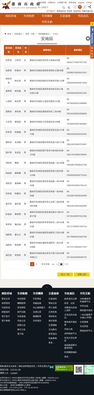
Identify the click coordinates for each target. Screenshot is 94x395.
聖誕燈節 (77, 11)
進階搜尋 (68, 7)
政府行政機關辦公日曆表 (20, 385)
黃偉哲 (69, 11)
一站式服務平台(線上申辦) (86, 316)
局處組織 (37, 303)
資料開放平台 (70, 333)
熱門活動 (21, 312)
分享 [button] (89, 5)
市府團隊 (47, 15)
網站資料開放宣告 (27, 366)
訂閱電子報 (62, 2)
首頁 (9, 34)
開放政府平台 (86, 331)
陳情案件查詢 (86, 310)
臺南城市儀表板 (70, 323)
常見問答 (84, 326)
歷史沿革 (6, 299)
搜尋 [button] (63, 7)
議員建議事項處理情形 (70, 346)
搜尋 (39, 7)
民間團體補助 (70, 352)
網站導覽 (42, 2)
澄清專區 (21, 307)
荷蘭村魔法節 (87, 11)
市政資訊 (83, 15)
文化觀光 (53, 329)
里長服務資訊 (43, 34)
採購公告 (21, 325)
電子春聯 (6, 321)
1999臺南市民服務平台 (85, 300)
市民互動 (47, 21)
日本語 (89, 2)
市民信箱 (72, 2)
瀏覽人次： (5, 373)
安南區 (55, 34)
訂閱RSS (51, 2)
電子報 (20, 334)
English (81, 3)
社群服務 (84, 322)
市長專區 (37, 299)
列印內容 (88, 38)
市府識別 (37, 321)
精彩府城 (11, 15)
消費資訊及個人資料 (70, 309)
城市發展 (53, 321)
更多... (51, 342)
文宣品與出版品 (70, 316)
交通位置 (37, 312)
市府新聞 (21, 299)
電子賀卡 (6, 316)
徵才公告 (21, 329)
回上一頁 (65, 274)
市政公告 (21, 321)
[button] (61, 264)
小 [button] (75, 7)
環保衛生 (53, 316)
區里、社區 (30, 34)
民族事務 (53, 338)
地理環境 (6, 303)
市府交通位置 (43, 366)
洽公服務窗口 (39, 307)
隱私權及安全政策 (8, 366)
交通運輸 (53, 325)
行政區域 (6, 307)
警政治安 (53, 303)
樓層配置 (37, 316)
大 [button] (85, 7)
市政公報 (68, 329)
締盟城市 (6, 312)
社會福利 (53, 299)
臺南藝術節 (61, 11)
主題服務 (65, 15)
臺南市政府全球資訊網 (21, 5)
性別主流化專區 (70, 339)
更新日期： (5, 370)
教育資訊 (53, 334)
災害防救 (53, 312)
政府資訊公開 (70, 299)
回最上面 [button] (82, 274)
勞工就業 (53, 307)
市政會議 (21, 316)
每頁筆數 (45, 264)
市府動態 (29, 15)
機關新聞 (21, 303)
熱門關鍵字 (51, 11)
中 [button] (80, 7)
